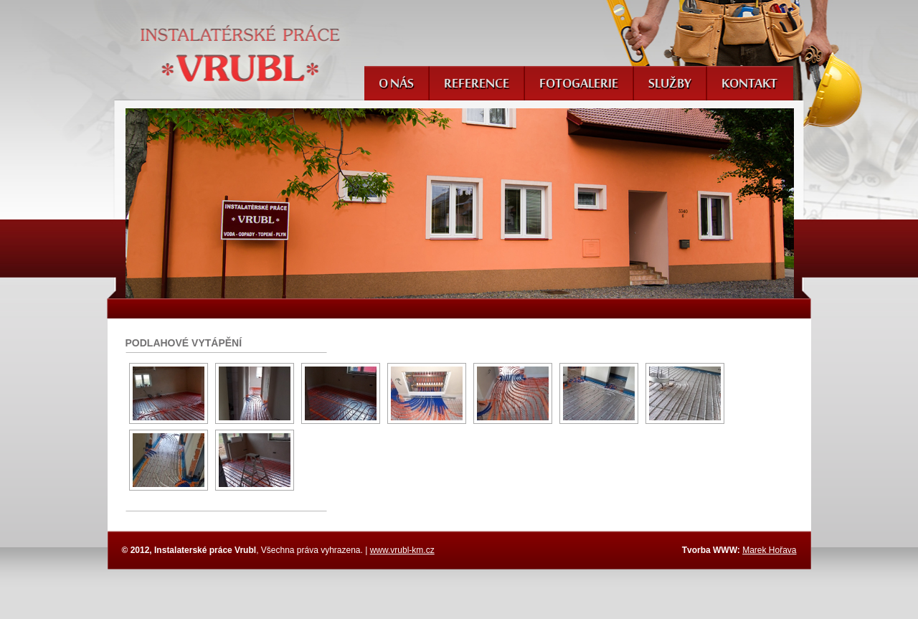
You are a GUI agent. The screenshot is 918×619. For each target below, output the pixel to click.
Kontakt (749, 84)
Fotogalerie (578, 84)
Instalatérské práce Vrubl (240, 53)
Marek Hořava (769, 550)
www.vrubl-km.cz (402, 550)
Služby (669, 84)
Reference (476, 84)
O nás (396, 84)
